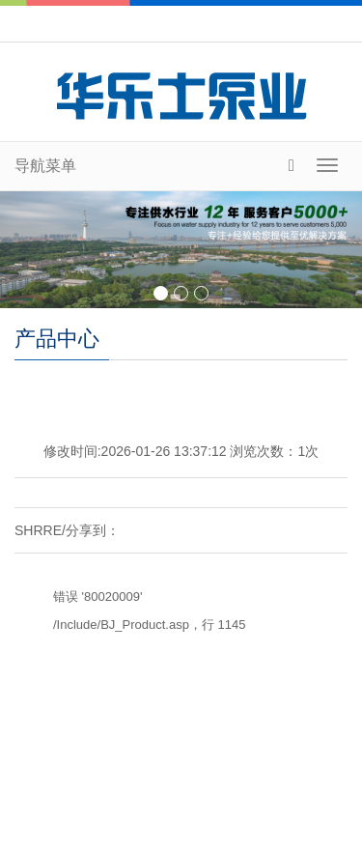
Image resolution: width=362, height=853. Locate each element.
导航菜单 (45, 165)
